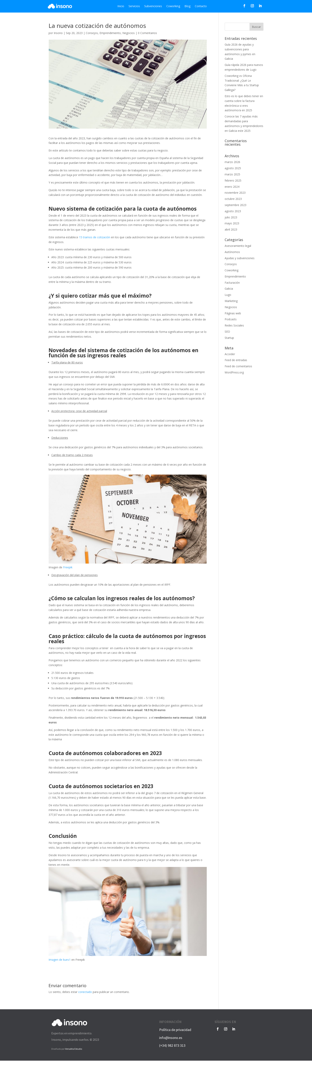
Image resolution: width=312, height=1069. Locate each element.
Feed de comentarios (238, 366)
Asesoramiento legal (238, 246)
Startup (229, 338)
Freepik (67, 567)
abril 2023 (231, 229)
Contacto (201, 6)
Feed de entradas (236, 360)
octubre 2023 (233, 199)
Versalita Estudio (73, 1048)
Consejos (92, 33)
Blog (187, 6)
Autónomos (232, 252)
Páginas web (233, 313)
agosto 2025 (233, 168)
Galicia (229, 288)
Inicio (120, 6)
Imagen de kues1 (60, 960)
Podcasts (231, 319)
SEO (227, 331)
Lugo (228, 295)
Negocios (128, 33)
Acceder (230, 354)
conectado (85, 992)
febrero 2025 (233, 180)
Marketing (231, 301)
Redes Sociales (234, 325)
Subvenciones (153, 6)
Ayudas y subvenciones (239, 258)
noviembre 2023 (235, 192)
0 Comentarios (147, 33)
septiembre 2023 (235, 205)
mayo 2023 (232, 223)
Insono (58, 33)
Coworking (173, 6)
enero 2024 (232, 187)
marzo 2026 (232, 162)
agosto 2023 (233, 211)
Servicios (134, 6)
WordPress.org (234, 372)
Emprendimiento (110, 33)
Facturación (232, 282)
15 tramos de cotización (94, 237)
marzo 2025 (232, 174)
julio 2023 (231, 217)
